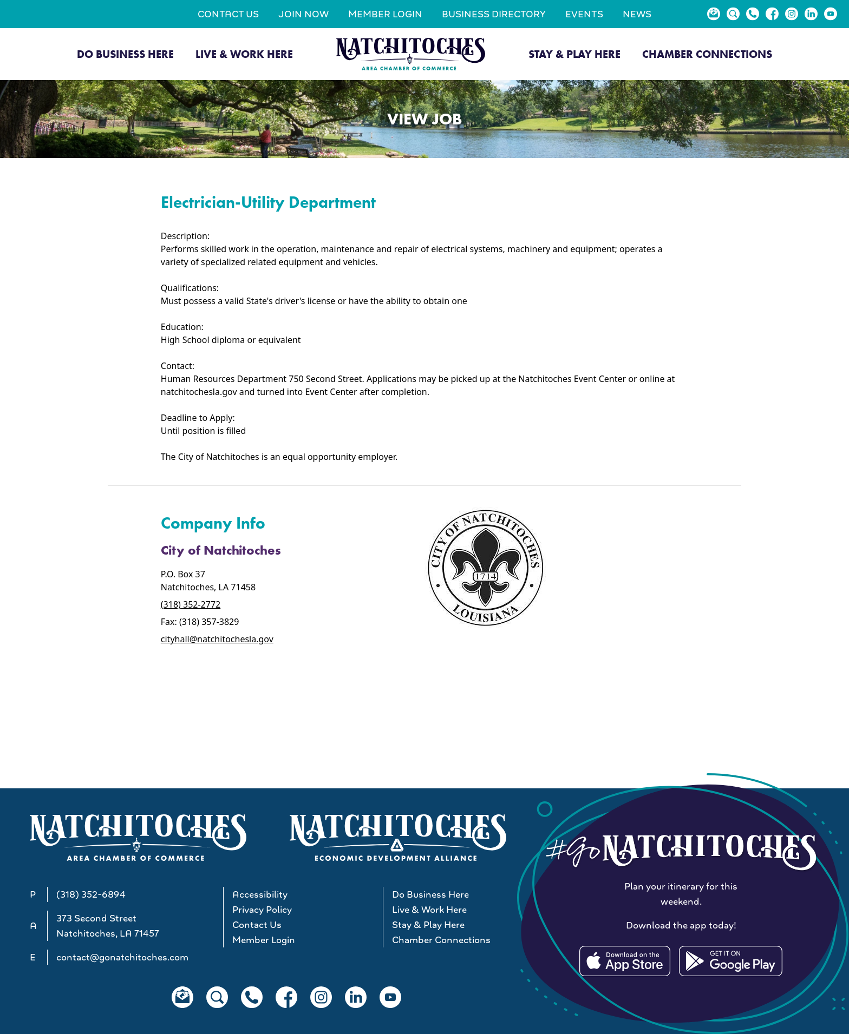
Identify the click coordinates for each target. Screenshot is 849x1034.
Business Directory (494, 14)
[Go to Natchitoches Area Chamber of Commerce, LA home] (410, 54)
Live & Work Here (244, 54)
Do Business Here (125, 54)
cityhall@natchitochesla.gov (217, 639)
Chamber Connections (707, 54)
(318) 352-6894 (91, 894)
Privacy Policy (262, 909)
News (637, 14)
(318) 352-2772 (190, 604)
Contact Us (228, 14)
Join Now (303, 14)
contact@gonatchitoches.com (122, 957)
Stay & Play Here (574, 54)
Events (584, 14)
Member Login (385, 14)
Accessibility (260, 894)
